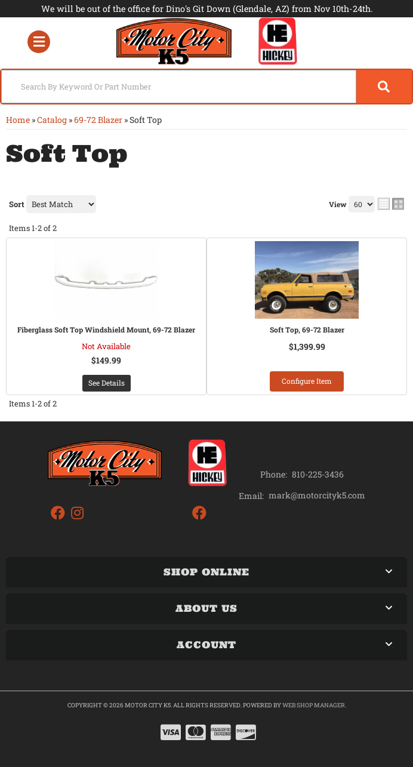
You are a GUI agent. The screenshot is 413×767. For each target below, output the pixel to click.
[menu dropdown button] (38, 41)
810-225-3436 (318, 474)
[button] (206, 86)
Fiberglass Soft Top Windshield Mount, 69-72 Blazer (106, 329)
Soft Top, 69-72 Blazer (307, 329)
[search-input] (179, 86)
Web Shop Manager (313, 705)
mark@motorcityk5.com (317, 495)
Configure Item (307, 381)
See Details (106, 382)
